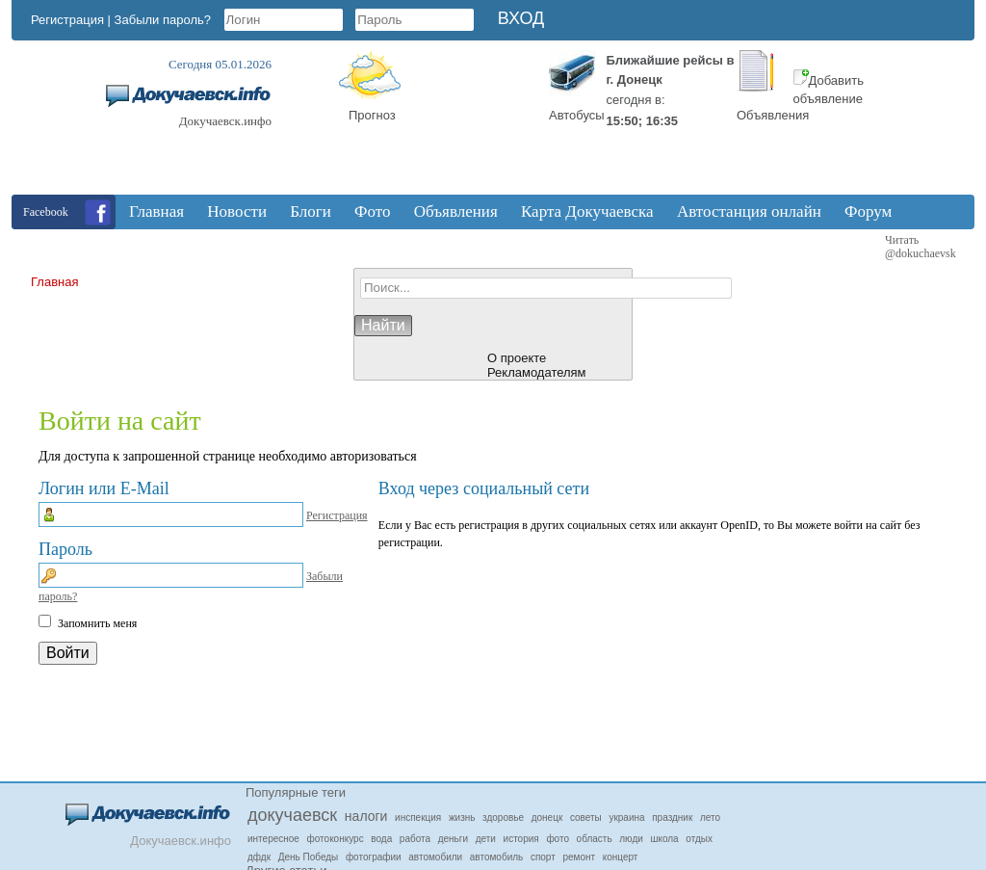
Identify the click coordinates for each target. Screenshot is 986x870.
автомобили (435, 857)
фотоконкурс (335, 838)
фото (557, 838)
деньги (453, 838)
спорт (543, 857)
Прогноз (372, 115)
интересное (273, 838)
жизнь (462, 817)
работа (415, 838)
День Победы (308, 857)
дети (486, 838)
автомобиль (496, 857)
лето (710, 817)
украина (626, 817)
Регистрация (67, 20)
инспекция (418, 817)
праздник (672, 817)
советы (586, 817)
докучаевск (292, 815)
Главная (54, 282)
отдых (699, 838)
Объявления (773, 115)
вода (381, 838)
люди (631, 838)
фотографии (374, 857)
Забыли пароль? (163, 20)
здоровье (503, 817)
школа (664, 838)
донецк (547, 817)
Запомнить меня (97, 623)
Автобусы (577, 115)
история (521, 838)
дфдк (259, 857)
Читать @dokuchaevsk (920, 246)
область (594, 838)
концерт (620, 857)
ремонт (578, 857)
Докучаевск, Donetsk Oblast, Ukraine (469, 122)
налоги (366, 816)
